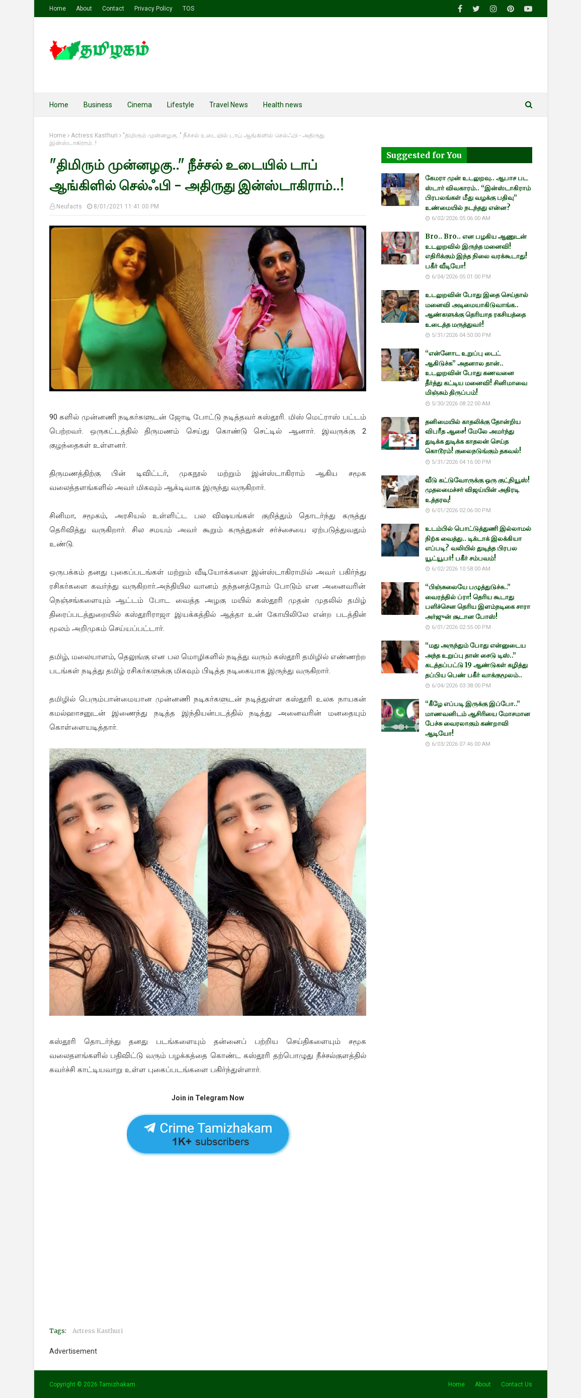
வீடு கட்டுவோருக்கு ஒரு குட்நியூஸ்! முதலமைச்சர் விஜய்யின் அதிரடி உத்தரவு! (477, 490)
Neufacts (69, 206)
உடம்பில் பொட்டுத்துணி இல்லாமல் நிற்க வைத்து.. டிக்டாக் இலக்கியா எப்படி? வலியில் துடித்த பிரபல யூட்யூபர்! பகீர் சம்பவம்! (478, 543)
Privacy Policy (153, 8)
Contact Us (516, 1384)
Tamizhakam (117, 1384)
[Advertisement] (207, 1248)
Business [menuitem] (98, 105)
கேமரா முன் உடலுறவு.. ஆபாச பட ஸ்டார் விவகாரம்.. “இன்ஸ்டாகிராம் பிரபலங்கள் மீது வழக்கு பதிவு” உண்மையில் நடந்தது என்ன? (478, 193)
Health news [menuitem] (282, 105)
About (84, 8)
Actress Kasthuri (94, 135)
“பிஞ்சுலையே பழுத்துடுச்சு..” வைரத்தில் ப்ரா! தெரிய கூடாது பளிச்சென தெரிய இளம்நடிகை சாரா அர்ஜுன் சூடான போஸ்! (477, 602)
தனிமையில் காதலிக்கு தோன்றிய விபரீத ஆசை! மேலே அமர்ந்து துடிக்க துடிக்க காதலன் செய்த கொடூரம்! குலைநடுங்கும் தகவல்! (473, 436)
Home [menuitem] (58, 105)
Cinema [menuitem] (139, 105)
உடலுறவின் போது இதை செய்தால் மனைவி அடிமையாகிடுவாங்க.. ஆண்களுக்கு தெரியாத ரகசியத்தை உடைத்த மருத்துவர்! (476, 310)
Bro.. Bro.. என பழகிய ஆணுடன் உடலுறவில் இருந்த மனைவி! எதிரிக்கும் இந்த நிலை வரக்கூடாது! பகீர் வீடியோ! (476, 251)
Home (57, 8)
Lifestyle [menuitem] (180, 105)
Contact (113, 8)
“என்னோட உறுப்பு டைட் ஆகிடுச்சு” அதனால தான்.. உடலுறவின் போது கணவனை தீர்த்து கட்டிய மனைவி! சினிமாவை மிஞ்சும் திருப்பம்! (476, 373)
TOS (188, 8)
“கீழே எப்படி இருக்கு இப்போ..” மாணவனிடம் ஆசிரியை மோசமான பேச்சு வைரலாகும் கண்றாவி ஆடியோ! (477, 719)
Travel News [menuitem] (228, 105)
